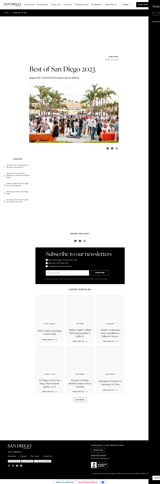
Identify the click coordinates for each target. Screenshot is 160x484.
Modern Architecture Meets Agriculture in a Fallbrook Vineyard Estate (17, 175)
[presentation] (98, 263)
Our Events (68, 4)
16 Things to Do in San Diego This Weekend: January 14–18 (17, 166)
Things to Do (56, 4)
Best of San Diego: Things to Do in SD (61, 260)
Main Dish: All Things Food (57, 263)
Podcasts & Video (82, 4)
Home (6, 13)
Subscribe (143, 4)
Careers (23, 456)
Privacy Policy (14, 461)
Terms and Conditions (43, 461)
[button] (107, 148)
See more (80, 400)
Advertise (12, 456)
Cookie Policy (27, 461)
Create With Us (110, 4)
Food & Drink (29, 4)
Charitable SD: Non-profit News (59, 266)
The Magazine (96, 4)
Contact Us (47, 456)
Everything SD (42, 4)
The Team (35, 456)
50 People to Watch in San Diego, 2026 (17, 193)
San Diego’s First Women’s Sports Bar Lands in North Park (17, 201)
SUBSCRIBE (101, 273)
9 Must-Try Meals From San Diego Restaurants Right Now (17, 185)
